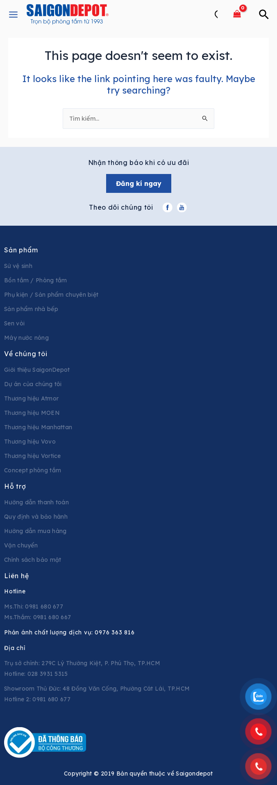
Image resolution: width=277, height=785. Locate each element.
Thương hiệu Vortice (32, 456)
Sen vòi (14, 323)
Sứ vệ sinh (18, 266)
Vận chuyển (21, 545)
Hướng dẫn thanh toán (36, 502)
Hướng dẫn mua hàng (35, 531)
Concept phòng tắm (32, 470)
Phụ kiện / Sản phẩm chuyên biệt (51, 294)
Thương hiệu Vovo (30, 441)
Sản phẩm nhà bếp (31, 309)
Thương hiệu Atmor (31, 398)
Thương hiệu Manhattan (38, 427)
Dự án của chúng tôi (33, 384)
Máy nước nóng (26, 337)
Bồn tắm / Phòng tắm (35, 280)
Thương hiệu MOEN (32, 413)
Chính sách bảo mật (32, 559)
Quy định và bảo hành (36, 516)
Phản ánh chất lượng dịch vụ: (69, 632)
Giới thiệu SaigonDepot (37, 369)
